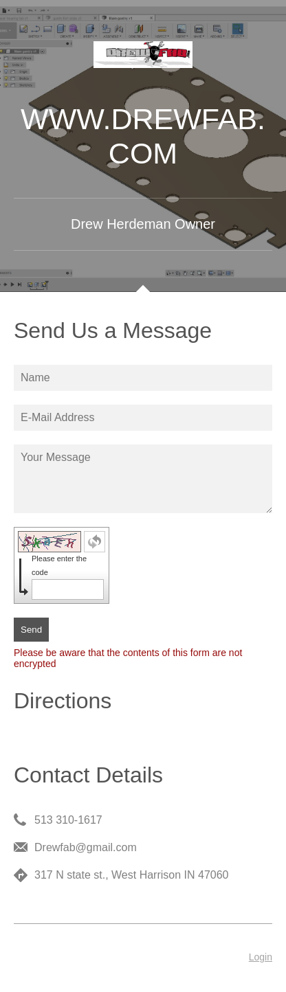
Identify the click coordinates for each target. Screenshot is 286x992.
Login (260, 956)
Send (31, 629)
